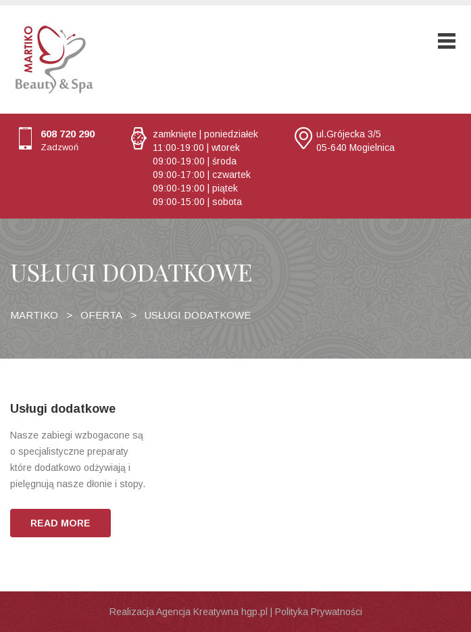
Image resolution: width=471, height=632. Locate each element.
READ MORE (60, 523)
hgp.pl (254, 611)
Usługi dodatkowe (63, 408)
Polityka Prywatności (318, 611)
